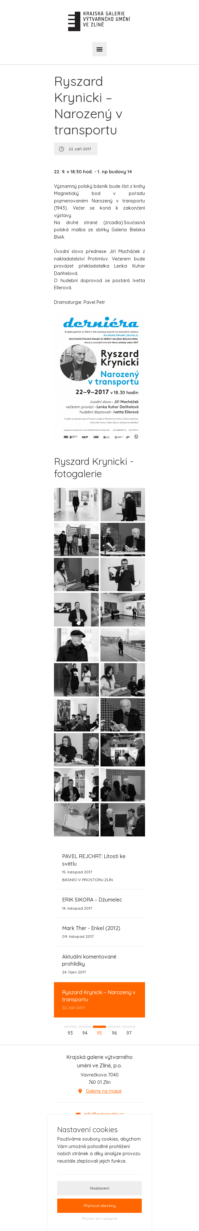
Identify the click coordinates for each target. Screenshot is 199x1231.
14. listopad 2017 (92, 903)
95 (99, 1033)
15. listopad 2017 (99, 868)
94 (84, 1033)
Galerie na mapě (104, 1091)
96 (114, 1033)
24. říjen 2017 (99, 964)
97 (128, 1033)
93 (70, 1033)
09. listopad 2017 (91, 932)
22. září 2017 (99, 999)
